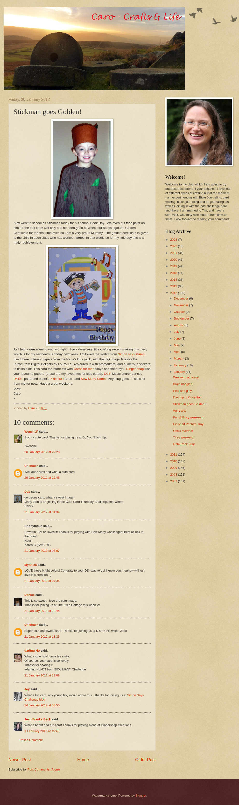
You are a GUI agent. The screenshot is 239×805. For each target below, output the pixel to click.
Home (83, 759)
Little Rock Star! (184, 444)
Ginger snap (135, 369)
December (181, 298)
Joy (27, 689)
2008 (174, 474)
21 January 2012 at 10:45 (42, 611)
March (178, 358)
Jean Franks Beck (37, 719)
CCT (107, 373)
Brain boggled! (183, 384)
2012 (174, 293)
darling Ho (32, 650)
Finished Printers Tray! (188, 424)
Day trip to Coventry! (187, 397)
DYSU (18, 379)
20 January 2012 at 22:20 (42, 452)
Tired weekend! (183, 437)
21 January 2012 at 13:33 (42, 636)
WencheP (31, 431)
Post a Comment (31, 740)
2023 (174, 239)
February (180, 365)
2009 (174, 468)
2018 (174, 273)
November (181, 305)
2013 (174, 286)
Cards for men (84, 369)
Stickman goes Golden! (189, 404)
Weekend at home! (186, 377)
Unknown (31, 466)
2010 (174, 461)
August (179, 325)
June (178, 338)
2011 (174, 454)
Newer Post (19, 759)
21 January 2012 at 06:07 (42, 551)
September (182, 318)
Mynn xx (30, 564)
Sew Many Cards (93, 379)
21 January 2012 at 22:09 (42, 675)
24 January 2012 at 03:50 (42, 705)
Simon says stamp (131, 354)
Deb (27, 491)
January (180, 372)
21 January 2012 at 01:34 (42, 512)
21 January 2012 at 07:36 (42, 581)
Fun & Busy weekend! (188, 417)
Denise (29, 595)
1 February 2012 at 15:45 (41, 731)
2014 (174, 279)
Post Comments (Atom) (44, 769)
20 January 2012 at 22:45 (42, 477)
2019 (174, 266)
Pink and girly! (183, 391)
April (177, 352)
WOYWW (179, 411)
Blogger (141, 795)
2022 (174, 246)
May (177, 345)
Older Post (145, 759)
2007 (174, 481)
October (180, 312)
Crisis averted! (183, 431)
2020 (174, 259)
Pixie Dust (56, 379)
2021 (174, 253)
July (177, 332)
